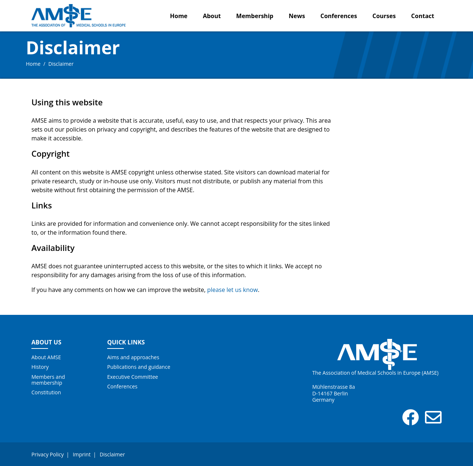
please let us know (232, 290)
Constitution (46, 392)
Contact (422, 16)
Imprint (82, 454)
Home (178, 16)
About (212, 16)
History (40, 367)
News (297, 16)
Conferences (338, 16)
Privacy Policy (47, 454)
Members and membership (48, 380)
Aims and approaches (133, 357)
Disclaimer (112, 454)
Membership (254, 16)
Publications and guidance (138, 367)
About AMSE (46, 357)
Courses (384, 16)
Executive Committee (132, 377)
